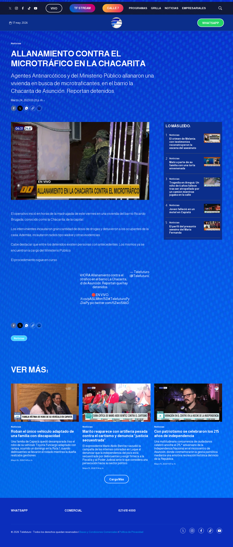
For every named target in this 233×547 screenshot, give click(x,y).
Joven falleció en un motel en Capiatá (182, 211)
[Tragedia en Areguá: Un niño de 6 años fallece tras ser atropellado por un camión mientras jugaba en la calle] (212, 182)
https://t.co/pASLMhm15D (89, 299)
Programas (138, 8)
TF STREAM (82, 8)
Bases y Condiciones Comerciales (98, 531)
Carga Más (116, 479)
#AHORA (83, 275)
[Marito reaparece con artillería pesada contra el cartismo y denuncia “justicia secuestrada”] (116, 403)
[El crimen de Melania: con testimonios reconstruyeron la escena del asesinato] (212, 138)
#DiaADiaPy (80, 303)
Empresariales (194, 8)
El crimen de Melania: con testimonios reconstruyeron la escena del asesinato (182, 143)
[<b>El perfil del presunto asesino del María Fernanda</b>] (212, 225)
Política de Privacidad (131, 531)
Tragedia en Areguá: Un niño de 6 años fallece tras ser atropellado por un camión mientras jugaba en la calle (184, 188)
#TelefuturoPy (119, 299)
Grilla (156, 8)
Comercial (73, 510)
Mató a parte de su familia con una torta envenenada (182, 165)
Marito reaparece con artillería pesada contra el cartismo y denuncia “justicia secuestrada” (115, 435)
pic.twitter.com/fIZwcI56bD (109, 303)
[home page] (116, 22)
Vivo (54, 8)
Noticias (171, 8)
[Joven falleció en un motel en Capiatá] (212, 208)
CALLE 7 (113, 8)
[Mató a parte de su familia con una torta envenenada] (212, 161)
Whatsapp (210, 23)
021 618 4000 (127, 510)
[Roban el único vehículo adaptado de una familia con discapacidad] (45, 403)
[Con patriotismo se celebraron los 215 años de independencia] (188, 403)
